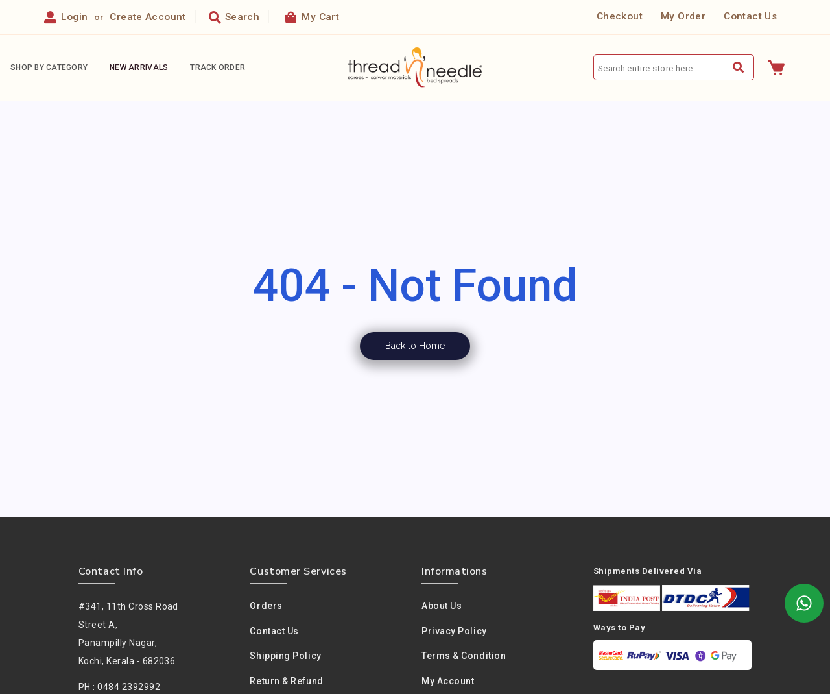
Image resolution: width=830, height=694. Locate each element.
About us (441, 606)
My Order (683, 17)
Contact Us (750, 17)
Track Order (217, 68)
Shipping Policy (285, 656)
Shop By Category (49, 68)
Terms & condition (463, 656)
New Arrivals (139, 68)
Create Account (147, 17)
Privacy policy (454, 632)
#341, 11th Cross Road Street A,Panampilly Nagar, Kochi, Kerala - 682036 (128, 634)
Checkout (620, 17)
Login (74, 17)
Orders (266, 606)
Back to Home (415, 346)
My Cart (312, 17)
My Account (448, 681)
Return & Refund (286, 681)
